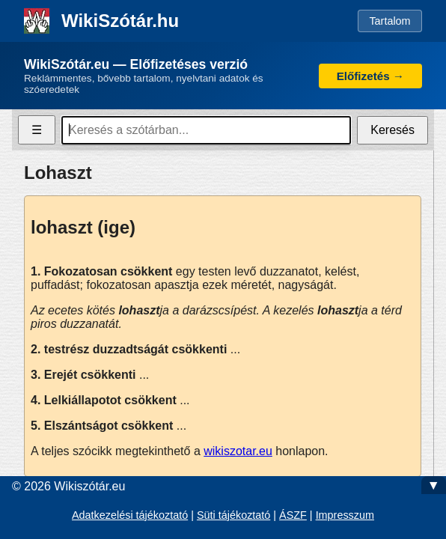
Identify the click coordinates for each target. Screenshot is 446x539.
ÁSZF (293, 515)
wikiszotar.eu (238, 451)
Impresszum (345, 515)
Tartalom (389, 21)
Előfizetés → (370, 76)
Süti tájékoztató (233, 515)
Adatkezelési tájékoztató (130, 515)
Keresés (392, 130)
